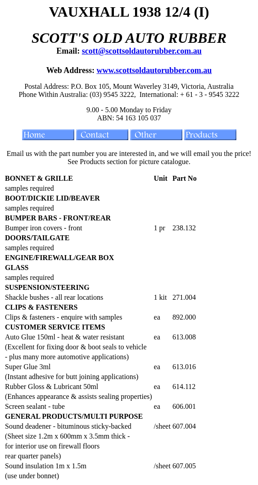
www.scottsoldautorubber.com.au (154, 70)
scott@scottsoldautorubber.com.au (142, 50)
